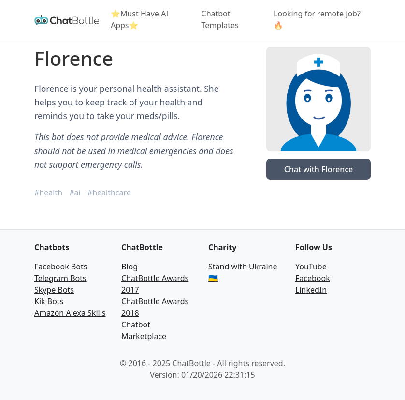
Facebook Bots (60, 266)
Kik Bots (48, 301)
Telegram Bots (60, 278)
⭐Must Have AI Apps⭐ (140, 19)
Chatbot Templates (220, 19)
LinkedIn (311, 289)
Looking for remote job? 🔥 (317, 19)
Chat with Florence (318, 169)
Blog (129, 266)
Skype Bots (54, 289)
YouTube (311, 266)
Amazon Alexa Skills (69, 313)
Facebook (312, 278)
